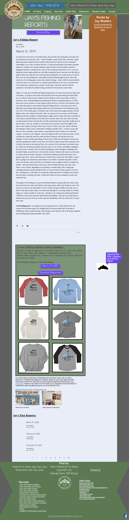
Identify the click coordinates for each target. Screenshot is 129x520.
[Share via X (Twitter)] (22, 226)
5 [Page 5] (59, 458)
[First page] (33, 458)
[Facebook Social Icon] (125, 516)
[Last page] (69, 458)
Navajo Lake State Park (86, 483)
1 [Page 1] (41, 458)
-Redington (83, 492)
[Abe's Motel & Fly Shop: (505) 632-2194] (92, 5)
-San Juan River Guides (28, 488)
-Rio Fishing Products (86, 494)
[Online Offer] (43, 32)
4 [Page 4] (55, 458)
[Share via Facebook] (17, 226)
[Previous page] (37, 458)
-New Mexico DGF (85, 495)
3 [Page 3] (50, 458)
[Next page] (64, 458)
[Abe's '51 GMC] (50, 266)
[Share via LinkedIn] (28, 226)
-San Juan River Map (27, 499)
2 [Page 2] (46, 458)
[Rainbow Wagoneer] (50, 273)
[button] (58, 11)
